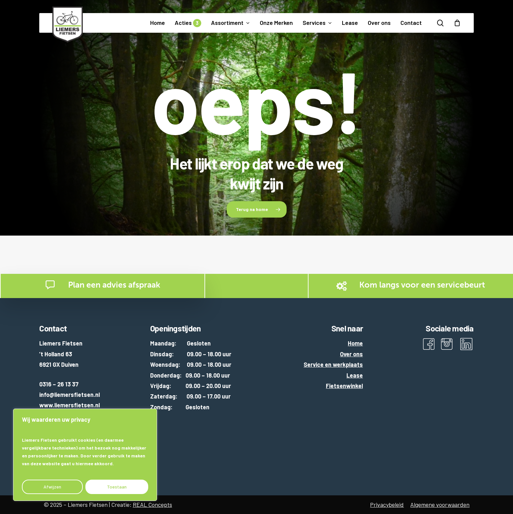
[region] (85, 455)
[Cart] (457, 23)
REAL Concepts (152, 504)
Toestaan (117, 486)
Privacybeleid (387, 504)
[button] (257, 209)
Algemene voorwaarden (439, 504)
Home (355, 343)
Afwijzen (52, 486)
